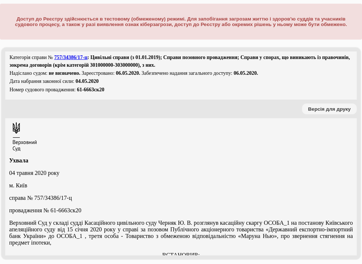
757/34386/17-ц (71, 57)
